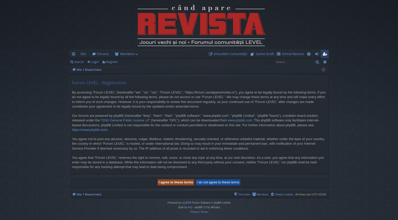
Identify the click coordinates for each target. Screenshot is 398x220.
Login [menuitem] (318, 54)
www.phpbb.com (240, 120)
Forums (103, 53)
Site (83, 53)
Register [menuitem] (325, 54)
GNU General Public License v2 (125, 120)
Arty (190, 207)
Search (79, 62)
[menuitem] (229, 54)
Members (127, 53)
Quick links (74, 54)
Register (112, 62)
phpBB (186, 202)
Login (95, 62)
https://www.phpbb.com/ (90, 130)
